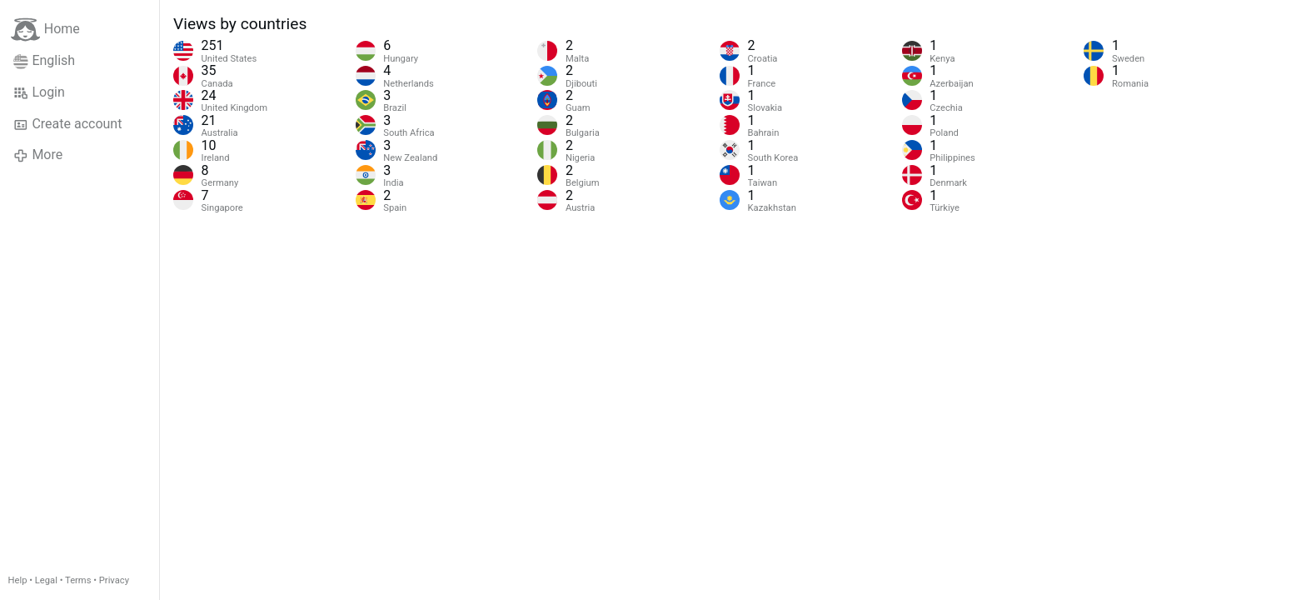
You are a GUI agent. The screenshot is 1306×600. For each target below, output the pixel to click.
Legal (46, 580)
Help (17, 580)
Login (39, 92)
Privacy (114, 580)
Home (45, 29)
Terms (78, 580)
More (37, 155)
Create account (67, 124)
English (44, 60)
